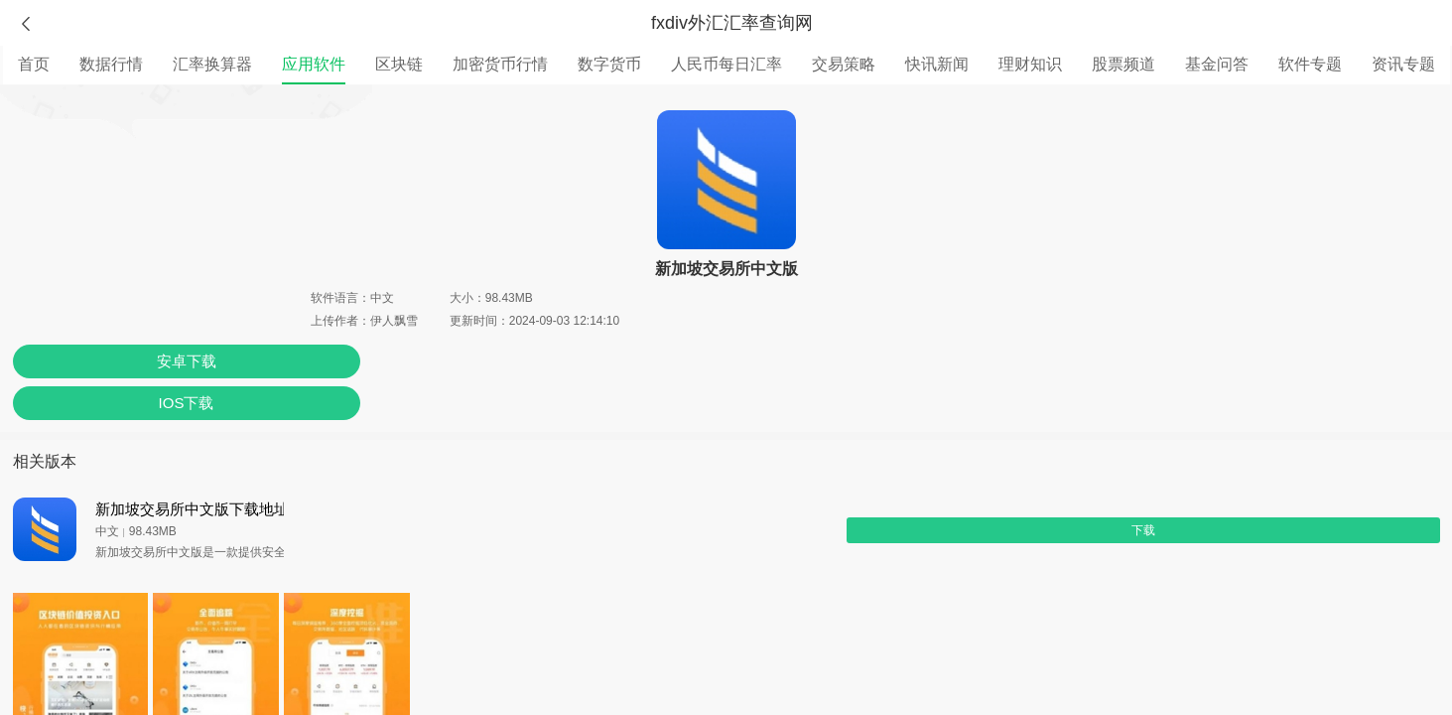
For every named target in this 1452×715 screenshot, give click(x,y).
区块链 (399, 64)
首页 (34, 64)
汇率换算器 (212, 64)
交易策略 (843, 64)
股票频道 (1123, 64)
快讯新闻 (937, 64)
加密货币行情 (500, 64)
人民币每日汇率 (726, 64)
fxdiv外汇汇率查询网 (732, 23)
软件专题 (1310, 64)
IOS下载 (186, 402)
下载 (1143, 530)
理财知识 (1030, 64)
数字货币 (609, 64)
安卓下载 (186, 361)
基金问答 (1217, 64)
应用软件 (313, 64)
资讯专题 (1403, 64)
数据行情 (111, 64)
